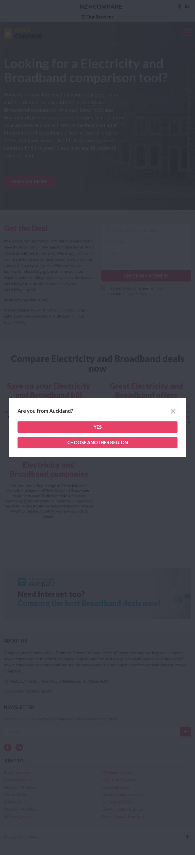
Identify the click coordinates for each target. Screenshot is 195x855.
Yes (97, 427)
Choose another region (97, 442)
